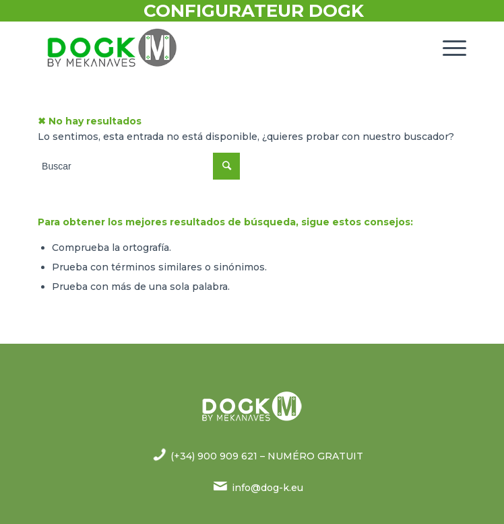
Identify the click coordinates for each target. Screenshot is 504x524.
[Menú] (447, 48)
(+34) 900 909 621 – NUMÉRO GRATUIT (266, 456)
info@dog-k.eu (267, 488)
